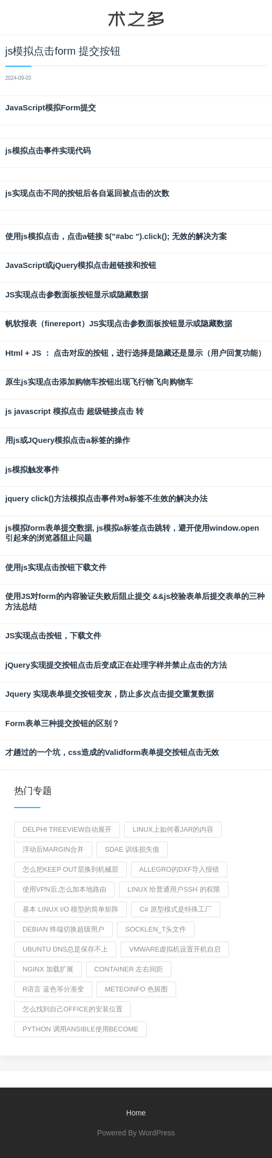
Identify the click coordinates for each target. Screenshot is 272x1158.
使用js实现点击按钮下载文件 (55, 567)
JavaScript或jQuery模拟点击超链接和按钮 (80, 265)
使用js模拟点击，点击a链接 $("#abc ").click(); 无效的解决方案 (116, 236)
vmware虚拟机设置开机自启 (175, 949)
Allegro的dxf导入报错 (179, 869)
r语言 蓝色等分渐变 (53, 989)
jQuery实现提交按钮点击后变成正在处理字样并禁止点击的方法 (116, 664)
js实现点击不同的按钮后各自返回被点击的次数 (87, 193)
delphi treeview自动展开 (67, 829)
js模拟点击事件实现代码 (48, 150)
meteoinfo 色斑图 (136, 989)
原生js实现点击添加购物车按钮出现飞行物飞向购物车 (99, 381)
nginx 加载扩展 (48, 969)
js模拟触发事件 (32, 469)
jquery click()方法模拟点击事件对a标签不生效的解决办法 (106, 498)
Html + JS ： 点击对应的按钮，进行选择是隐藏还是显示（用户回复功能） (135, 352)
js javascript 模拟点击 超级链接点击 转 (74, 411)
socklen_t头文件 (155, 929)
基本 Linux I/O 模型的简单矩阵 (70, 909)
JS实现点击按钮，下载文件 (53, 635)
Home (136, 1113)
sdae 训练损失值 (132, 849)
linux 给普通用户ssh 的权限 (173, 889)
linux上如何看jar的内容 (173, 829)
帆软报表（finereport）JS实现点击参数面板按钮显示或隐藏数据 (118, 323)
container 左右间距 (128, 969)
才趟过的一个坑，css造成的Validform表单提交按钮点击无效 (112, 752)
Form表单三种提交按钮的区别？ (62, 723)
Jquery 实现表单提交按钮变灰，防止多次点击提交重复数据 (109, 693)
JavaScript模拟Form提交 (50, 107)
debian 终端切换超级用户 (63, 929)
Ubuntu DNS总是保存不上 (65, 949)
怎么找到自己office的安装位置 (73, 1009)
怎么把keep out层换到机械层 (70, 869)
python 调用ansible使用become (80, 1029)
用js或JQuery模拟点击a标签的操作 (67, 440)
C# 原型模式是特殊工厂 (175, 909)
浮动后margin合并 (53, 849)
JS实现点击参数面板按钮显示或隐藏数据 (76, 294)
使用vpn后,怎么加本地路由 (64, 889)
